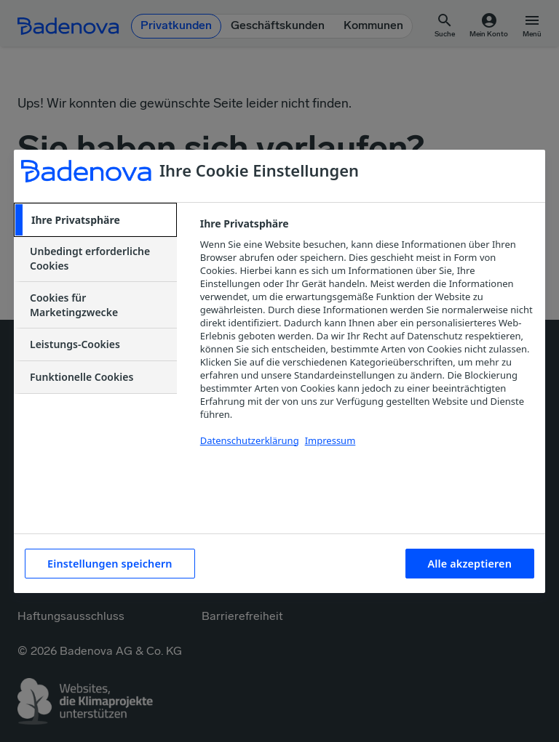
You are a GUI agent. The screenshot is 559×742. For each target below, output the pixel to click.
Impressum (330, 440)
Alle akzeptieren (470, 563)
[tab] (95, 220)
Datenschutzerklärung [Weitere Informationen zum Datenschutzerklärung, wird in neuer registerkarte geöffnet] (249, 440)
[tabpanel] (366, 340)
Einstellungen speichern (110, 563)
